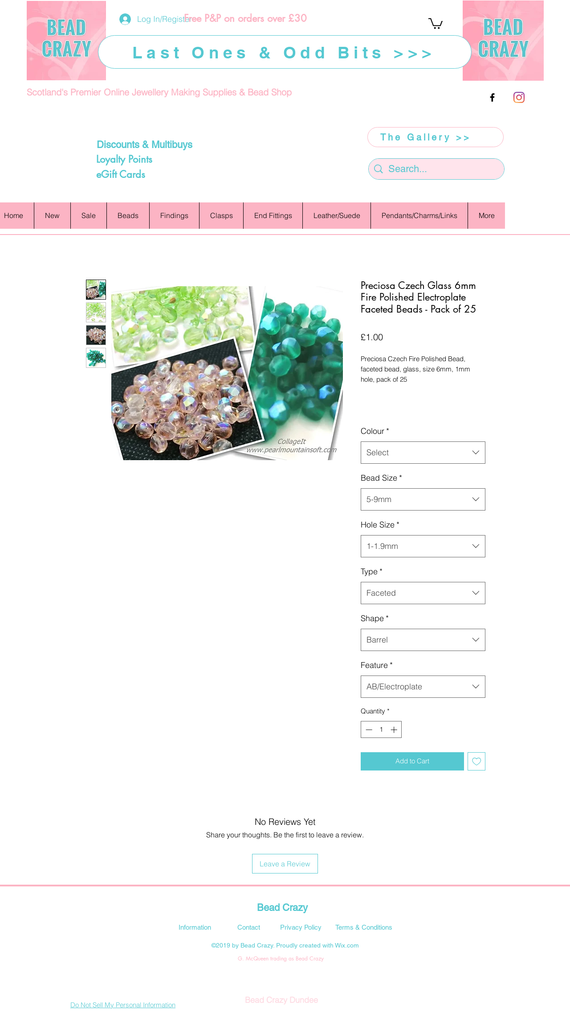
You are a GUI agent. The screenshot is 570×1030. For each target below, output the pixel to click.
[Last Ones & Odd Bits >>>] (285, 52)
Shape (375, 618)
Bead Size (381, 478)
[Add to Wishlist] (477, 761)
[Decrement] (368, 729)
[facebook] (492, 97)
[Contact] (248, 927)
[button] (435, 23)
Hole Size (380, 524)
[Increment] (395, 729)
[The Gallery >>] (435, 137)
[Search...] (436, 169)
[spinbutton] (381, 729)
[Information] (194, 927)
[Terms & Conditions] (363, 927)
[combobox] (423, 452)
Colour (375, 431)
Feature (377, 665)
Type (372, 571)
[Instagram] (519, 97)
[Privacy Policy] (300, 927)
